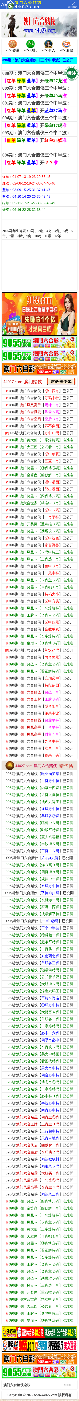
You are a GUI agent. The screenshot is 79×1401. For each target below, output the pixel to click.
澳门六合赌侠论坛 (37, 1384)
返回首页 (72, 7)
